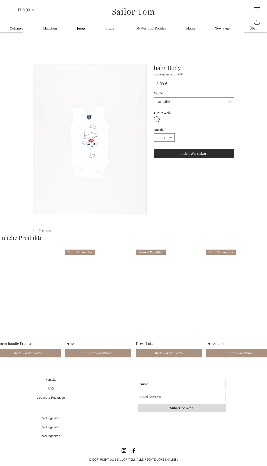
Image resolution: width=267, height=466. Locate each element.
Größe (158, 93)
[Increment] (171, 137)
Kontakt (51, 379)
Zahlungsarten (50, 418)
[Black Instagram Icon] (124, 450)
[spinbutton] (164, 137)
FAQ (51, 388)
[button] (257, 7)
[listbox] (26, 10)
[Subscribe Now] (182, 408)
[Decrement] (157, 137)
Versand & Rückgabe (51, 397)
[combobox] (194, 101)
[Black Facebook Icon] (134, 450)
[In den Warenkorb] (98, 353)
